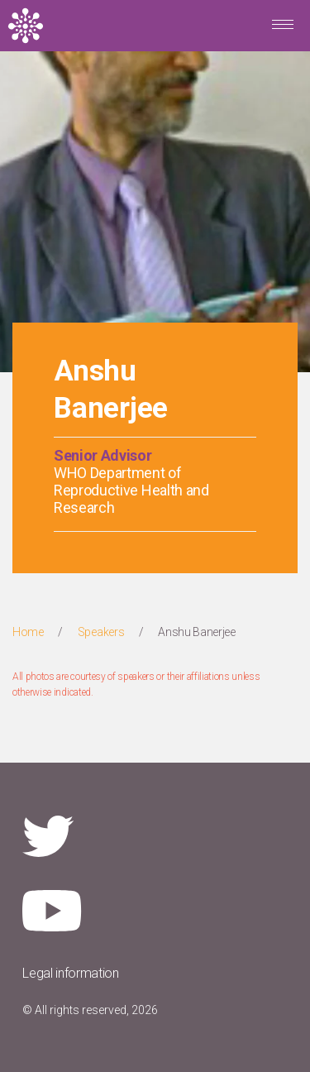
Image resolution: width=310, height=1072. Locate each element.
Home (28, 632)
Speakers (101, 632)
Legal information (70, 973)
